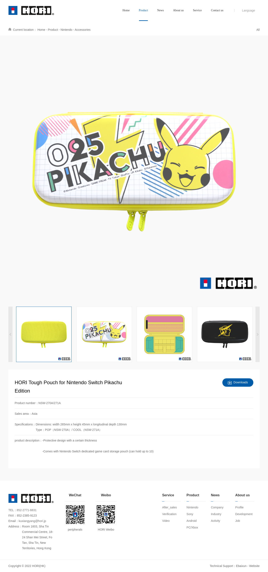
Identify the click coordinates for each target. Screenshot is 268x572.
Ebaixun (241, 566)
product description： (28, 440)
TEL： (12, 510)
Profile (239, 507)
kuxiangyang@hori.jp (32, 521)
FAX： (12, 515)
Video (166, 520)
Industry (216, 514)
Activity (215, 520)
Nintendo (66, 29)
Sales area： (23, 413)
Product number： (27, 403)
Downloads (240, 382)
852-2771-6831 (27, 510)
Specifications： (25, 424)
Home (41, 29)
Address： (15, 526)
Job (237, 520)
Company (217, 507)
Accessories (82, 29)
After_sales (169, 507)
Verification (169, 514)
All (258, 29)
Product (53, 29)
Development (244, 514)
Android (192, 520)
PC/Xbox (192, 527)
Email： (13, 521)
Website (254, 566)
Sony (190, 514)
